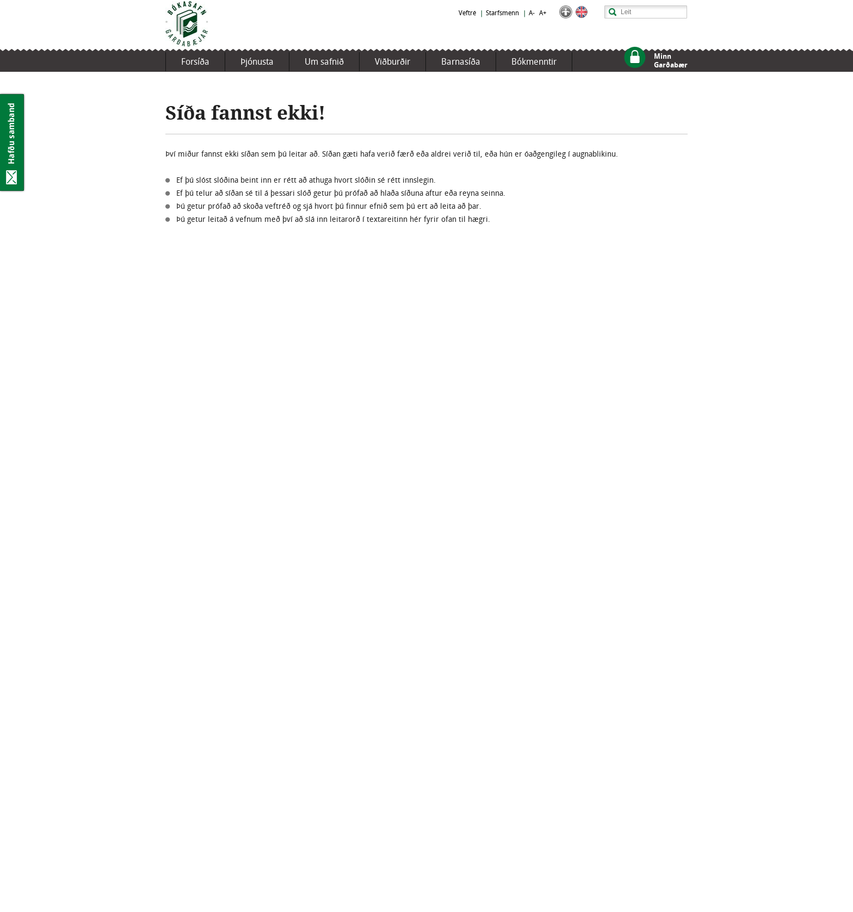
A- (532, 13)
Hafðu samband (13, 142)
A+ (543, 13)
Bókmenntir (534, 62)
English (581, 12)
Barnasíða (460, 62)
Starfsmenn (502, 13)
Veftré (467, 13)
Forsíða (195, 62)
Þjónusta (257, 62)
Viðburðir (392, 62)
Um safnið (324, 62)
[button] (565, 16)
